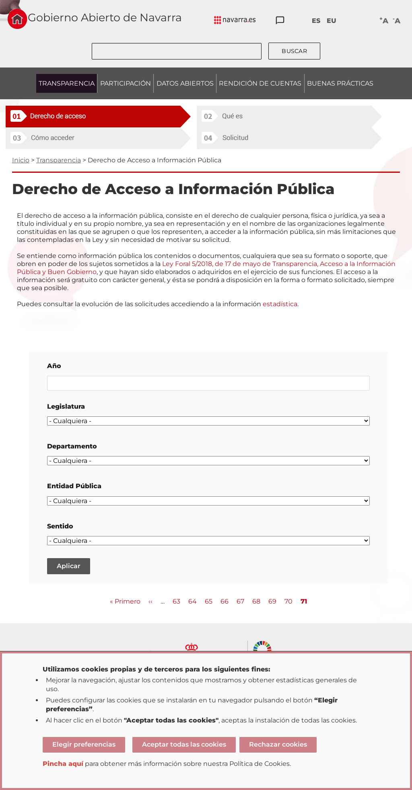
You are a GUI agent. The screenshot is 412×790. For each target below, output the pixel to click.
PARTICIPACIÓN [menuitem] (125, 83)
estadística (280, 304)
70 (288, 601)
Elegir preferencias (83, 744)
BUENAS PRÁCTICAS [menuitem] (340, 83)
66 (224, 601)
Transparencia (58, 160)
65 (208, 601)
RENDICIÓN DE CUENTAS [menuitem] (260, 83)
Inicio (20, 160)
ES (316, 21)
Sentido (60, 526)
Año (54, 366)
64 (192, 601)
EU (331, 21)
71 (304, 601)
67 (240, 601)
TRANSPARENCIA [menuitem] (67, 83)
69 (272, 601)
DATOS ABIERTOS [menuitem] (185, 83)
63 (176, 601)
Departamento (72, 446)
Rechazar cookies (278, 744)
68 (256, 601)
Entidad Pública (74, 486)
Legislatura (66, 406)
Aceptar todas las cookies (184, 744)
